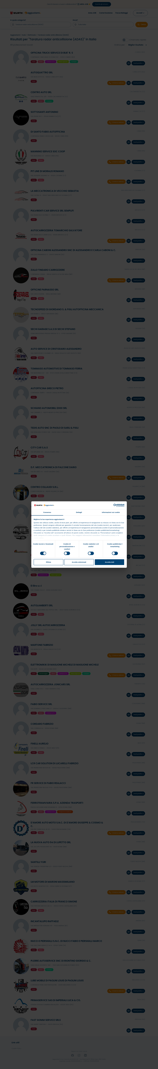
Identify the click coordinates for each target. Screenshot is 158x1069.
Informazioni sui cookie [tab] (111, 512)
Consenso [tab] (47, 512)
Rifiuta (48, 562)
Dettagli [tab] (79, 512)
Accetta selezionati (79, 562)
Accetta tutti (109, 562)
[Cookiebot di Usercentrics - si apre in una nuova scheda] (115, 505)
